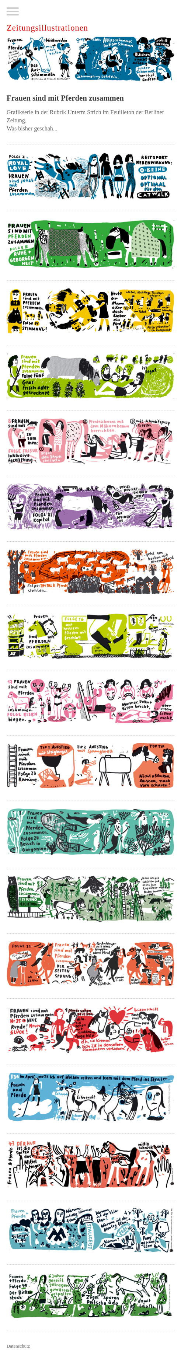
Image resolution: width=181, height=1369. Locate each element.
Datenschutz (18, 1346)
